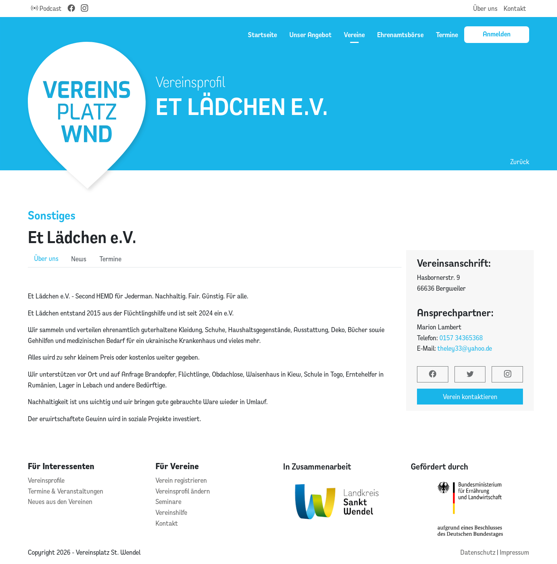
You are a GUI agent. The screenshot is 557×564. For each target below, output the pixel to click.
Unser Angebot (310, 34)
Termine (447, 34)
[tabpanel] (215, 349)
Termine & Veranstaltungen (65, 491)
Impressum (514, 552)
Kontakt (515, 8)
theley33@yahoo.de (464, 348)
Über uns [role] (46, 258)
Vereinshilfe (171, 512)
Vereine (354, 34)
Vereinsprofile (46, 480)
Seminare (168, 501)
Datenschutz (478, 552)
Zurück (519, 161)
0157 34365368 (461, 337)
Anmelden (497, 33)
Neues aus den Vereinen (60, 501)
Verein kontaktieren (470, 396)
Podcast (46, 8)
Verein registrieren (181, 480)
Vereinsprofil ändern (182, 491)
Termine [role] (110, 258)
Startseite (262, 34)
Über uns (485, 8)
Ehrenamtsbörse (400, 34)
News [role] (78, 258)
